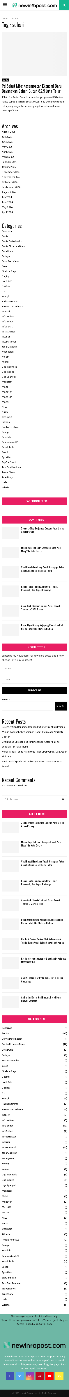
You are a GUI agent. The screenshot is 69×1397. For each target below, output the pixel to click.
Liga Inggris (8, 372)
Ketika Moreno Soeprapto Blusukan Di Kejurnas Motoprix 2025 (43, 960)
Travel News (8, 472)
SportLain (7, 457)
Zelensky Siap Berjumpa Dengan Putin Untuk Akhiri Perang (42, 530)
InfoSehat (7, 327)
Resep (5, 432)
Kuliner (5, 362)
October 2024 (9, 182)
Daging (6, 276)
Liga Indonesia (9, 367)
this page (48, 1324)
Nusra (5, 412)
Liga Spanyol (9, 377)
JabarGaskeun (9, 347)
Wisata (5, 487)
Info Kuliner (8, 317)
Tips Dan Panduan (11, 467)
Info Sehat (7, 322)
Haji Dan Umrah (10, 302)
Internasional (9, 342)
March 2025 (8, 157)
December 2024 (11, 172)
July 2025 (7, 137)
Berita (5, 80)
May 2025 (7, 147)
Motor (5, 402)
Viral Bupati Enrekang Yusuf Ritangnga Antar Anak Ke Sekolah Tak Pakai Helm (42, 568)
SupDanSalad (9, 462)
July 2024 (7, 197)
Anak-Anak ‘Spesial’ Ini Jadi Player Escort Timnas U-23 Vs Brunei (40, 607)
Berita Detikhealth (12, 241)
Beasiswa (7, 231)
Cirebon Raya (9, 271)
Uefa (4, 482)
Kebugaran (8, 352)
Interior (6, 337)
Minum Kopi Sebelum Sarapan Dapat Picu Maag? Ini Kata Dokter (41, 549)
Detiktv (6, 286)
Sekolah (6, 437)
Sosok (5, 452)
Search (6, 699)
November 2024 (11, 177)
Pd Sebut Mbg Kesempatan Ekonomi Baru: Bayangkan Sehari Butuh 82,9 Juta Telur (32, 88)
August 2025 (8, 132)
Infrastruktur (8, 332)
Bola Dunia (7, 251)
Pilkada (6, 422)
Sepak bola (8, 447)
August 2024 (9, 192)
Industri (6, 312)
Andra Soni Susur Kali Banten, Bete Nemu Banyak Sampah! (41, 999)
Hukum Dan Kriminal (12, 307)
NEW (4, 407)
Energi (5, 297)
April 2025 (7, 152)
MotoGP (7, 397)
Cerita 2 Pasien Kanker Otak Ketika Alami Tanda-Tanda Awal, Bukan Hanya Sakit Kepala (42, 940)
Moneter (7, 392)
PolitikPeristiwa (10, 427)
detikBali (7, 281)
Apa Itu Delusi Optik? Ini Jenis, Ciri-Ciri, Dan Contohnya (42, 979)
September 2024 (11, 187)
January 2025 (9, 167)
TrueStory (7, 477)
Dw (4, 291)
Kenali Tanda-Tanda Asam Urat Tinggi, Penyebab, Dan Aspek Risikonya (39, 588)
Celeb (5, 266)
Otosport (7, 417)
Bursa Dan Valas (10, 261)
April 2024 (7, 212)
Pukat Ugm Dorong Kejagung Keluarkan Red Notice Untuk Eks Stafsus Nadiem (42, 627)
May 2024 (7, 207)
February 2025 (9, 162)
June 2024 (7, 202)
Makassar (7, 382)
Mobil (5, 387)
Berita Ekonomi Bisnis (13, 246)
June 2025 (7, 142)
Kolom (5, 357)
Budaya (6, 256)
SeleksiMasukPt (10, 442)
